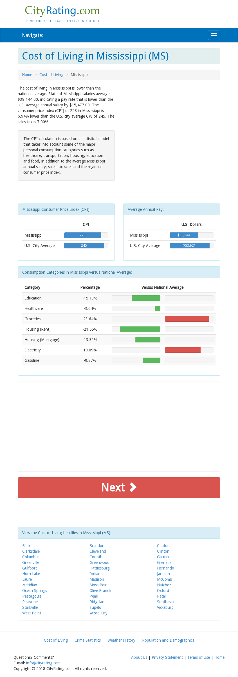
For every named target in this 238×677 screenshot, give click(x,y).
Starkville (30, 607)
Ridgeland (98, 602)
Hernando (165, 568)
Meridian (29, 585)
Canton (163, 545)
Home (27, 74)
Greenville (30, 562)
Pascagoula (32, 596)
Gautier (163, 557)
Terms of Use (198, 657)
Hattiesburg (99, 568)
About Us (139, 657)
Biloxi (27, 545)
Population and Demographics (168, 640)
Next (119, 487)
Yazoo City (98, 613)
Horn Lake (31, 573)
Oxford (163, 590)
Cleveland (97, 551)
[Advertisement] (171, 124)
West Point (31, 613)
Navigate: (32, 35)
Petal (161, 596)
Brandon (96, 545)
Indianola (97, 573)
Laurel (27, 579)
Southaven (166, 602)
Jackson (163, 573)
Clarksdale (31, 551)
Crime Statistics (88, 640)
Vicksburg (165, 607)
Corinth (95, 557)
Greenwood (99, 562)
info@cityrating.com (43, 663)
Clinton (163, 551)
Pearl (93, 596)
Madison (96, 579)
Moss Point (99, 585)
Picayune (30, 602)
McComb (164, 579)
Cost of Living (51, 74)
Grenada (164, 562)
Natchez (164, 585)
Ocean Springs (34, 590)
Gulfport (29, 568)
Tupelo (95, 607)
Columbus (30, 557)
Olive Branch (100, 590)
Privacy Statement (167, 657)
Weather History (121, 640)
